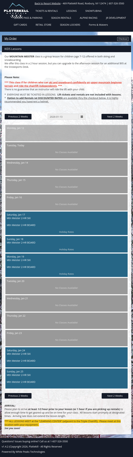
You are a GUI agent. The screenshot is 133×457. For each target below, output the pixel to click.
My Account (20, 10)
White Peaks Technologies (30, 451)
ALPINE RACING (88, 17)
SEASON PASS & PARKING (28, 17)
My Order (11, 38)
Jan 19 (66, 265)
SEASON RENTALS (61, 17)
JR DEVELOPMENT (116, 17)
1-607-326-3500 (59, 441)
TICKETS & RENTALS (47, 10)
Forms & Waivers (98, 24)
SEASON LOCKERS (70, 24)
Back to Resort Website (48, 3)
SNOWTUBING (93, 10)
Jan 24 (66, 357)
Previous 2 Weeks (18, 116)
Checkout (122, 38)
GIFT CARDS (20, 24)
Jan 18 (66, 244)
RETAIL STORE (43, 24)
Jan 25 (66, 378)
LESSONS (71, 10)
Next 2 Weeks (115, 116)
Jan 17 (66, 223)
